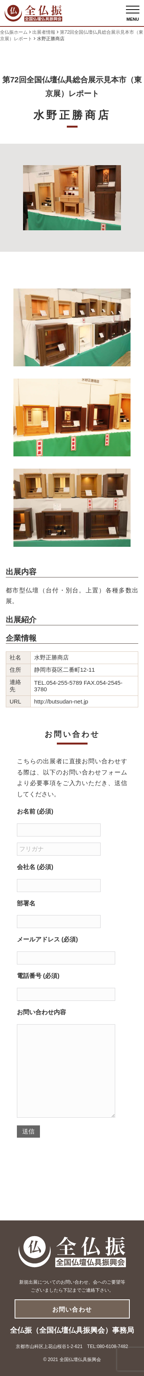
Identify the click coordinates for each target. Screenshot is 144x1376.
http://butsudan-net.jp (61, 701)
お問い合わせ (72, 1309)
